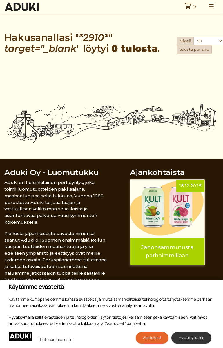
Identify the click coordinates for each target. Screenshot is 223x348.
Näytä (185, 41)
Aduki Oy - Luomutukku (51, 172)
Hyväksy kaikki (191, 337)
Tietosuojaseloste (55, 339)
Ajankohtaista (157, 172)
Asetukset (152, 337)
